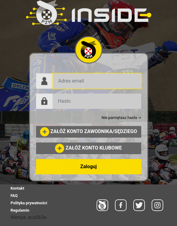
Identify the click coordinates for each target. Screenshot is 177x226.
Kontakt (17, 188)
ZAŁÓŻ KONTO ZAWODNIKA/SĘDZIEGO (88, 131)
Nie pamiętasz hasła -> (121, 117)
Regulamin (20, 210)
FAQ (14, 195)
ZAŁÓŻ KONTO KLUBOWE (88, 148)
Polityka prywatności (29, 203)
